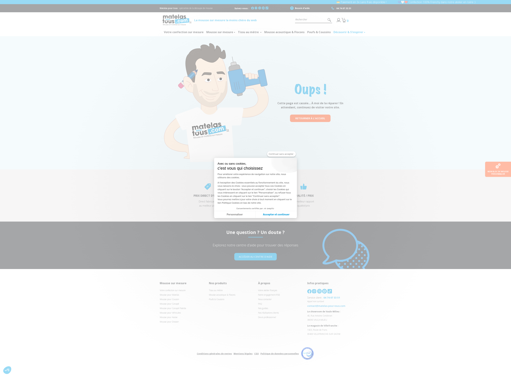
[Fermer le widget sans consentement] (281, 154)
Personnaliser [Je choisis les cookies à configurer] (235, 214)
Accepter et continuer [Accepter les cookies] (276, 214)
